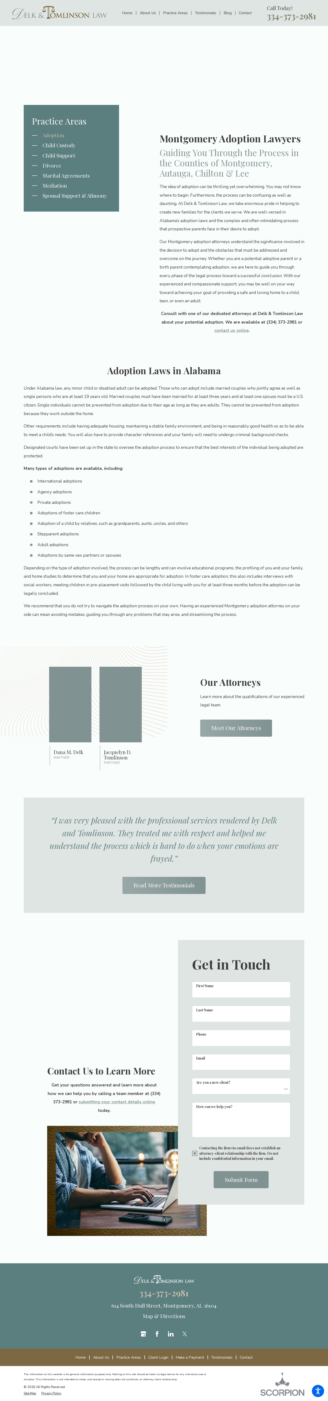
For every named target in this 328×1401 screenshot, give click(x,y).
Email (200, 1058)
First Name (205, 986)
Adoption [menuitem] (53, 135)
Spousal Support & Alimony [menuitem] (75, 195)
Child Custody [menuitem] (59, 145)
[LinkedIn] (171, 1334)
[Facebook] (157, 1334)
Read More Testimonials (164, 885)
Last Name (204, 1010)
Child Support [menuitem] (59, 155)
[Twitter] (184, 1334)
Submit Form (241, 1179)
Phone (201, 1034)
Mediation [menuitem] (55, 185)
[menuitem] (129, 13)
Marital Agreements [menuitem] (66, 175)
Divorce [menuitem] (52, 165)
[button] (318, 1391)
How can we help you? (214, 1107)
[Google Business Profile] (143, 1334)
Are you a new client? (213, 1082)
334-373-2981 (291, 16)
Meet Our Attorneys (236, 732)
